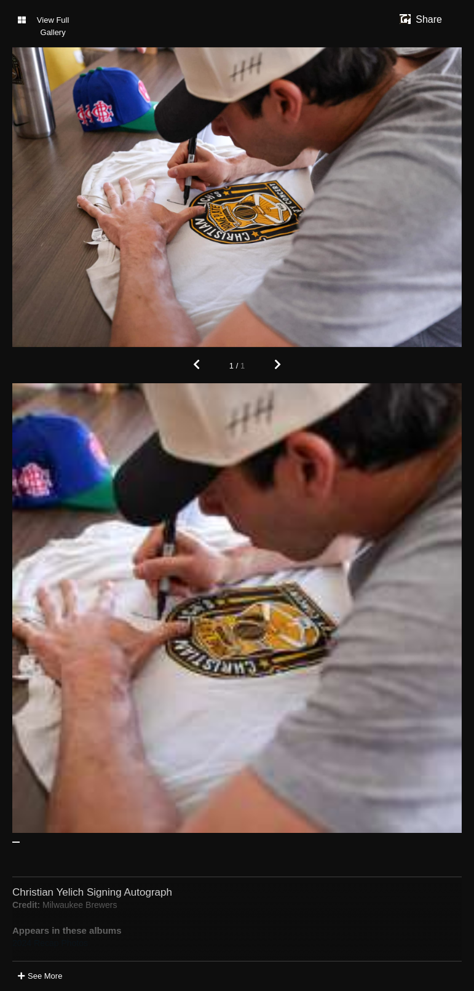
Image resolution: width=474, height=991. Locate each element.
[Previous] (196, 365)
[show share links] (420, 20)
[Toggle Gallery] (47, 26)
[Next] (277, 365)
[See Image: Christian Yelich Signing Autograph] (16, 842)
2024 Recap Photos (50, 943)
